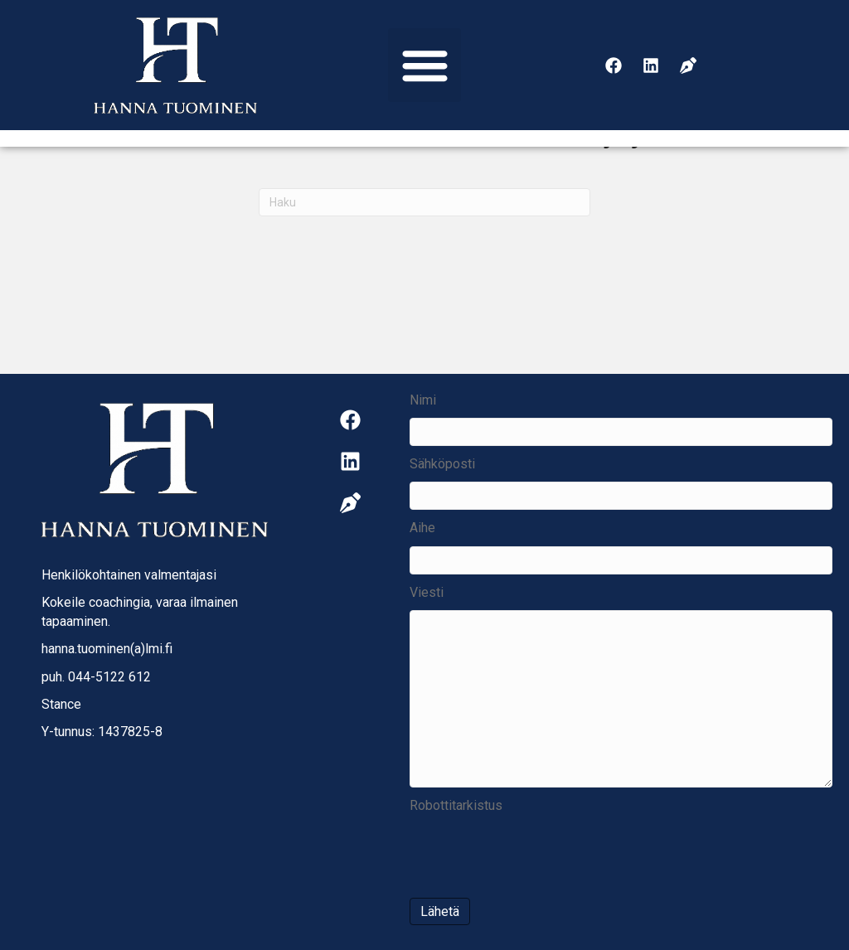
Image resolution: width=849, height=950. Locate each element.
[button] (425, 65)
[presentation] (536, 855)
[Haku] (424, 202)
